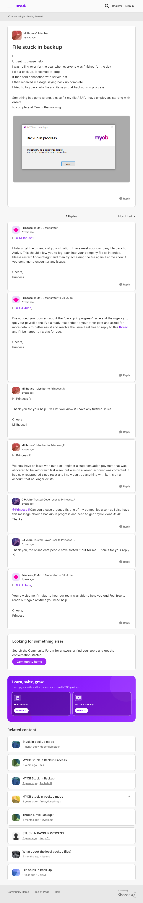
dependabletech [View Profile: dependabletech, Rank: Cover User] (50, 746)
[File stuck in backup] (40, 232)
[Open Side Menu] (10, 6)
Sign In (129, 5)
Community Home (18, 891)
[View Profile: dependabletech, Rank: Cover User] (16, 744)
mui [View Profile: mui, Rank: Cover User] (42, 764)
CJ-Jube (25, 308)
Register (117, 5)
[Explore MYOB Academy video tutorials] (101, 704)
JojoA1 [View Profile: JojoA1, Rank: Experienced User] (42, 874)
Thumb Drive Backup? (37, 815)
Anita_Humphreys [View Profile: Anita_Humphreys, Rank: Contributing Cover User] (50, 801)
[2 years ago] (29, 765)
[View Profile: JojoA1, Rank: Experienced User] (16, 872)
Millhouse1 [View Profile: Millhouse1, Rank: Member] (30, 33)
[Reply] (124, 198)
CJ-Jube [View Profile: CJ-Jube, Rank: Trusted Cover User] (27, 499)
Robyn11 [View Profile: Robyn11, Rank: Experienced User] (45, 838)
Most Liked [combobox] (127, 216)
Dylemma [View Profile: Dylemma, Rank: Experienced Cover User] (47, 819)
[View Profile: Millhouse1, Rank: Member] (17, 35)
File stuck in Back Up (37, 870)
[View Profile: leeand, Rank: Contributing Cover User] (16, 854)
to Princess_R (56, 388)
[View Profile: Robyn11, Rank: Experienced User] (16, 836)
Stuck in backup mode (38, 742)
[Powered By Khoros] (127, 894)
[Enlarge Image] (71, 149)
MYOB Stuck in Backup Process (44, 760)
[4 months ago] (30, 820)
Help (58, 891)
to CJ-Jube (65, 297)
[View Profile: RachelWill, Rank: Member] (16, 781)
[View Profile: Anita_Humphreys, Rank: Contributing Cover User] (16, 799)
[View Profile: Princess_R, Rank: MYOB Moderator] (16, 230)
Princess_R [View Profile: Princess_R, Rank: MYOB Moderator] (29, 227)
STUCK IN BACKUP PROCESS (43, 833)
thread (123, 327)
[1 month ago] (30, 747)
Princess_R (22, 509)
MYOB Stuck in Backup (38, 778)
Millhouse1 (26, 238)
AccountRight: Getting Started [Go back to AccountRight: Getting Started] (25, 16)
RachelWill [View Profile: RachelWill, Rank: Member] (46, 783)
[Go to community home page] (21, 6)
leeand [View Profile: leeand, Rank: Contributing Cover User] (46, 856)
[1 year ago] (28, 875)
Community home (29, 661)
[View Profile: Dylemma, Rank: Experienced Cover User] (16, 817)
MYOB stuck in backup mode (42, 796)
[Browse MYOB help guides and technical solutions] (41, 704)
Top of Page (42, 891)
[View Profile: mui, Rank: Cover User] (16, 762)
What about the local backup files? (47, 851)
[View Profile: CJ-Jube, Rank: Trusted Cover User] (16, 501)
